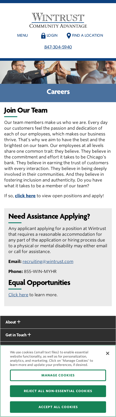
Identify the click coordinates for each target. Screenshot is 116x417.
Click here (18, 294)
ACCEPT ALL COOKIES (58, 407)
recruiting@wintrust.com (48, 261)
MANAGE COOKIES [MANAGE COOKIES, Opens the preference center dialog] (58, 375)
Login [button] (52, 35)
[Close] (107, 353)
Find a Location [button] (87, 35)
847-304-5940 (58, 47)
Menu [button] (22, 35)
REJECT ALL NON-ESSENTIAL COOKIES (58, 391)
